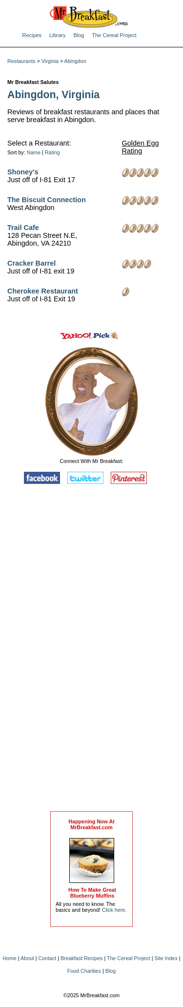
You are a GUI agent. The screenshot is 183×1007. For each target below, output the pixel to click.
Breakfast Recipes (81, 958)
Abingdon (75, 61)
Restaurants (21, 61)
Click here (113, 910)
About (27, 958)
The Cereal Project (114, 35)
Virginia (50, 61)
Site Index (165, 958)
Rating (52, 152)
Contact (48, 958)
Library (57, 35)
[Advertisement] (92, 650)
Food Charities (84, 971)
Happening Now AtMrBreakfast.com (91, 824)
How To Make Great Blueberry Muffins (92, 893)
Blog (78, 35)
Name (34, 152)
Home (9, 958)
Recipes (32, 35)
